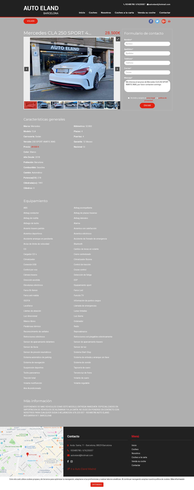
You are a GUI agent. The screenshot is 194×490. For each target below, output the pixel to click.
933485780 (129, 4)
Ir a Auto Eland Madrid (81, 469)
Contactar (164, 12)
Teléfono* (128, 59)
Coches (93, 12)
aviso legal (150, 98)
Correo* (127, 68)
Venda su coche (146, 12)
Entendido (97, 485)
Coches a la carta (124, 12)
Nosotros (106, 12)
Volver (30, 21)
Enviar (147, 105)
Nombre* (128, 40)
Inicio (82, 12)
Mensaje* (128, 78)
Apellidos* (128, 49)
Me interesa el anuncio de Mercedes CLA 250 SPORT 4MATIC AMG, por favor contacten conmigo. (147, 86)
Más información (177, 479)
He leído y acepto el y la (147, 99)
